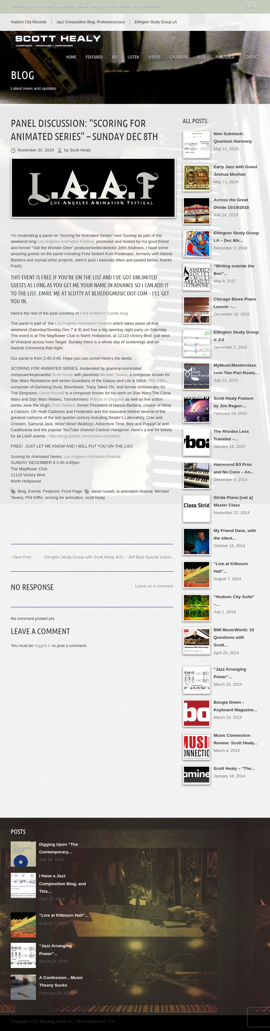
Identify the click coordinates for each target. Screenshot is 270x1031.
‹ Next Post (21, 557)
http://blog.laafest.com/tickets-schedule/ (85, 436)
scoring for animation (64, 497)
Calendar (179, 57)
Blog (201, 57)
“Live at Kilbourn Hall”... (62, 907)
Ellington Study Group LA (156, 22)
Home (71, 57)
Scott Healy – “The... (233, 762)
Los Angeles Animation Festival (92, 456)
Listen (133, 57)
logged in (43, 645)
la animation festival (134, 491)
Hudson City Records (28, 22)
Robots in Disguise (107, 399)
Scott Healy (80, 150)
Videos (154, 57)
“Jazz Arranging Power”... (64, 938)
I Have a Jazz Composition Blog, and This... (61, 876)
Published (224, 57)
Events (34, 491)
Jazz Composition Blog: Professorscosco (90, 22)
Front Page (72, 491)
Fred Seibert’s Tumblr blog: (104, 313)
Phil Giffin (34, 497)
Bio (115, 57)
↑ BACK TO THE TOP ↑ (135, 1023)
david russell (102, 491)
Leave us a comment (154, 586)
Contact (251, 57)
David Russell (51, 393)
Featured (94, 57)
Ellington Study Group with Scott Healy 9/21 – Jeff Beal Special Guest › (108, 557)
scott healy (95, 497)
